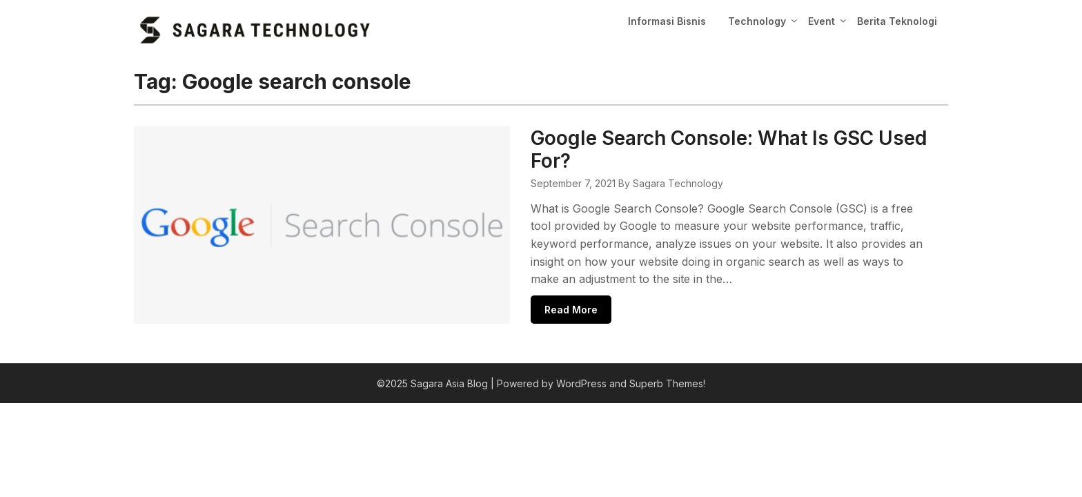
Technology (757, 21)
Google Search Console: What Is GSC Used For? (700, 138)
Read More (520, 287)
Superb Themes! (667, 363)
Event (821, 21)
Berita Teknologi (897, 21)
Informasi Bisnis (667, 21)
